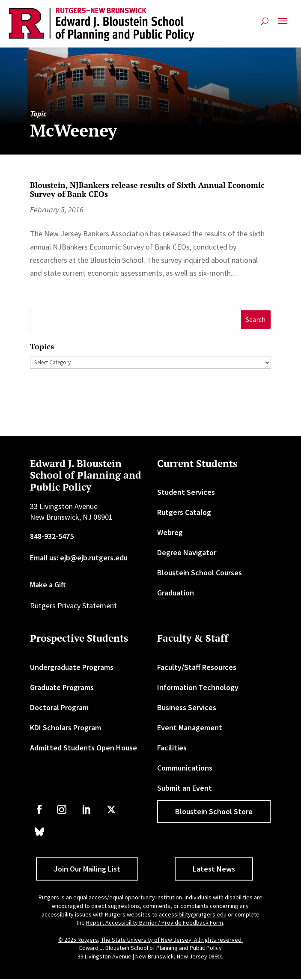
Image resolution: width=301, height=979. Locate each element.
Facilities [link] (172, 748)
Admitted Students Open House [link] (83, 748)
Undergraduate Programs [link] (71, 667)
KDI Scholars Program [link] (65, 727)
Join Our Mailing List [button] (87, 869)
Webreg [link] (170, 532)
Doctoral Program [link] (59, 707)
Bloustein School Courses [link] (199, 572)
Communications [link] (184, 768)
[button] (282, 24)
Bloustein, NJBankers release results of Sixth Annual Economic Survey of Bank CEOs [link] (147, 189)
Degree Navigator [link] (186, 552)
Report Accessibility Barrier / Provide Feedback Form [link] (154, 922)
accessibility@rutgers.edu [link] (192, 914)
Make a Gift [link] (48, 584)
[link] (101, 25)
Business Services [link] (186, 707)
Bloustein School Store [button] (214, 811)
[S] (135, 319)
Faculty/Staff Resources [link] (196, 667)
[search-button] (264, 21)
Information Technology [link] (197, 687)
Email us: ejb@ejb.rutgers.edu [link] (79, 557)
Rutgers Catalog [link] (184, 512)
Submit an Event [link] (184, 788)
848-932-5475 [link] (52, 536)
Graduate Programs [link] (62, 687)
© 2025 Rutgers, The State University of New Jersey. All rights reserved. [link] (150, 939)
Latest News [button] (214, 869)
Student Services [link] (186, 492)
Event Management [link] (189, 727)
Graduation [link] (175, 593)
